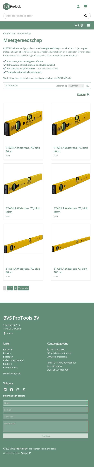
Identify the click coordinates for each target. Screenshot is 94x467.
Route (10, 333)
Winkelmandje (11, 373)
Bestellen (8, 349)
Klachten (7, 363)
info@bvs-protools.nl (61, 353)
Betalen (7, 353)
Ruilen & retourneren (13, 360)
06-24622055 (57, 349)
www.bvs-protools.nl (57, 356)
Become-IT (26, 453)
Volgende (23, 288)
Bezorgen (8, 356)
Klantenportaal (10, 367)
